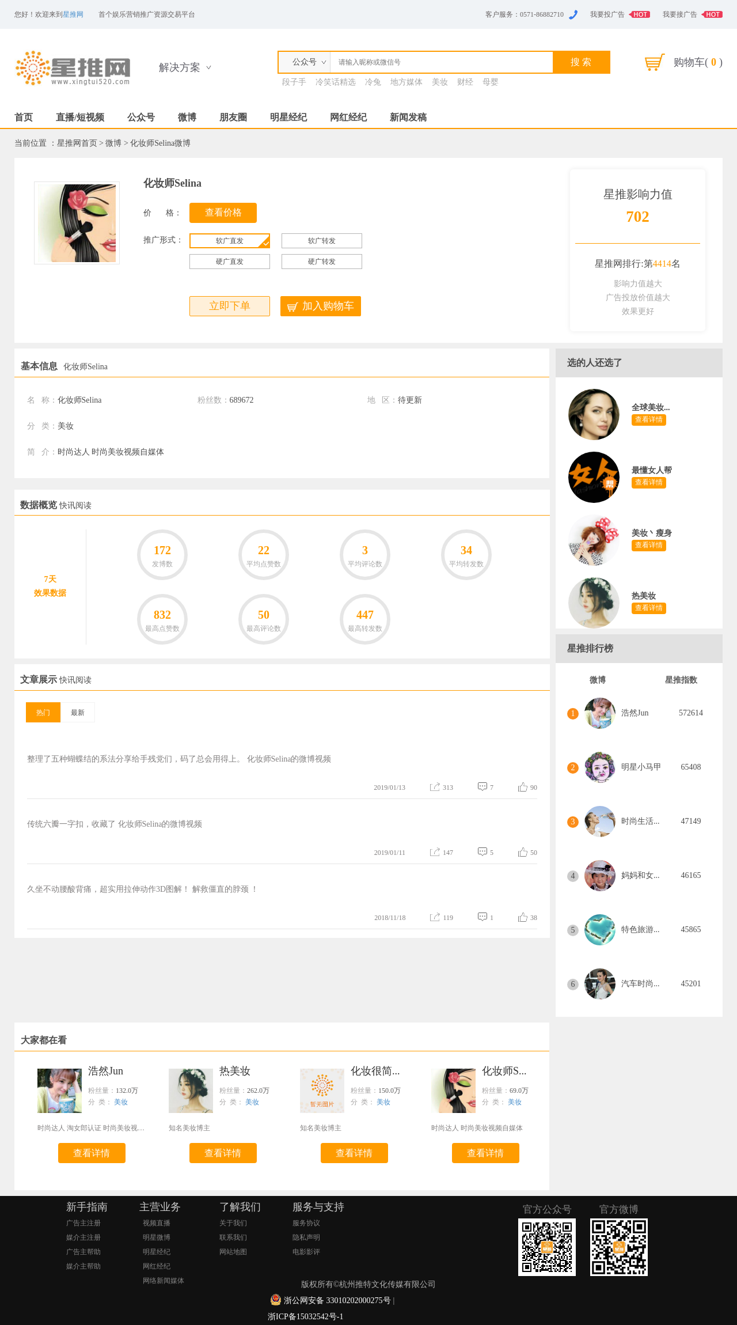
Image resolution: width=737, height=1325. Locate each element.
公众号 (141, 117)
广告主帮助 (83, 1252)
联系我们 (233, 1237)
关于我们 (233, 1223)
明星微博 (156, 1237)
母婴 (491, 82)
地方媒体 (406, 82)
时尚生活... (640, 821)
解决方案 (179, 67)
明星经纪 (288, 117)
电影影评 (306, 1252)
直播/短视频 (80, 117)
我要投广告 (607, 14)
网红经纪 (348, 117)
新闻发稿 (408, 117)
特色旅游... (640, 929)
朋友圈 (233, 117)
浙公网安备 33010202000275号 (337, 1300)
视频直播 (156, 1223)
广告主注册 (83, 1223)
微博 (187, 117)
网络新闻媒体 (163, 1281)
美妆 (440, 82)
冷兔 (373, 82)
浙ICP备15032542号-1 (305, 1316)
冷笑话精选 (336, 82)
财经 (465, 82)
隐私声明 (306, 1237)
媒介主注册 (83, 1237)
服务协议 (306, 1223)
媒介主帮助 (83, 1266)
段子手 (294, 82)
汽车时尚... (640, 983)
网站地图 (233, 1252)
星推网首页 (77, 143)
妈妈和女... (640, 875)
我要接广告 (680, 14)
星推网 (73, 14)
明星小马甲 (641, 767)
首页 (23, 117)
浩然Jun (634, 713)
